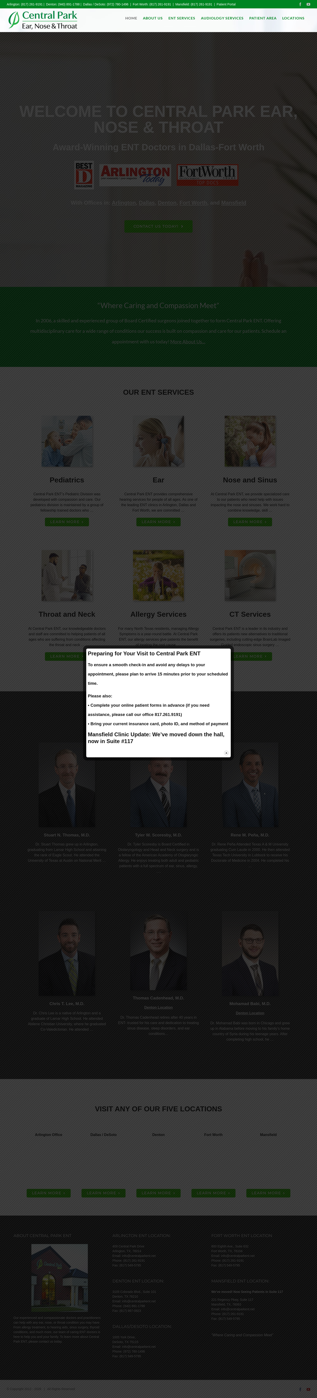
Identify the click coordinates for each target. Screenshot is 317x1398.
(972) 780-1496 (117, 4)
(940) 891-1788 (69, 4)
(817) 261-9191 (32, 4)
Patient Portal (226, 4)
